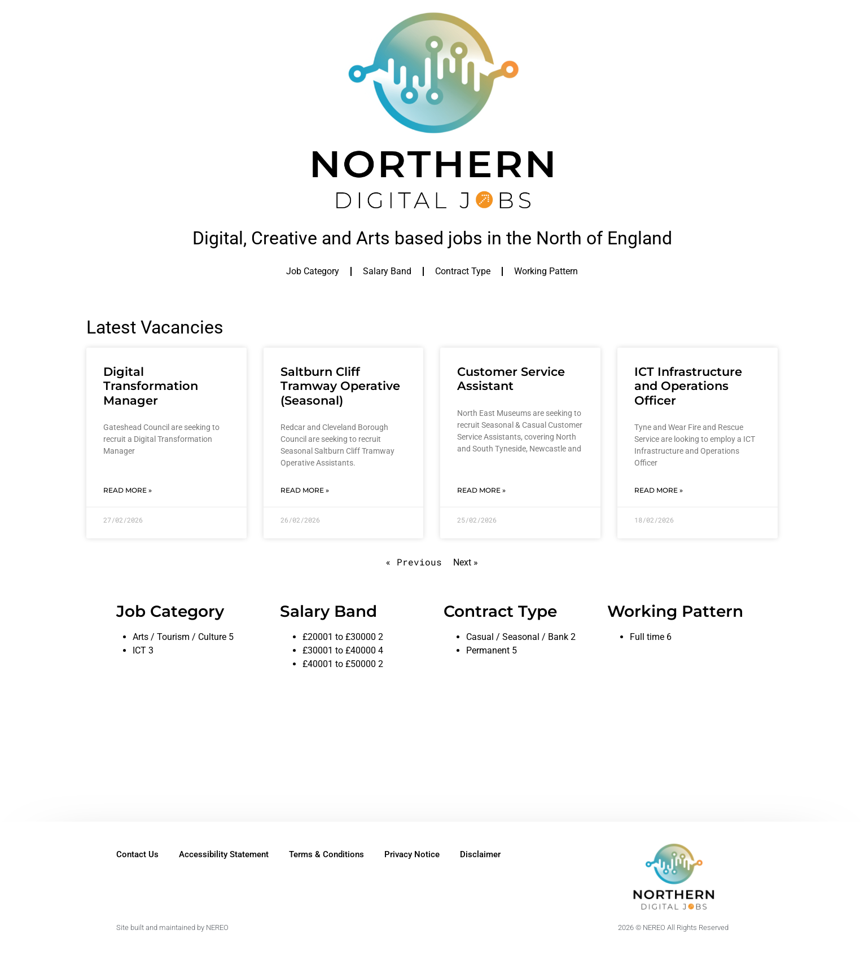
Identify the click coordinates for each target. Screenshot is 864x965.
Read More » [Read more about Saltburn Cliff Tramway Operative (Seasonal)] (304, 490)
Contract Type (462, 271)
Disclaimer (480, 854)
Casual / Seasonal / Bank (517, 636)
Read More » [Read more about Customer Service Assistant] (481, 490)
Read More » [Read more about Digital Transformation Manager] (127, 490)
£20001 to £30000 (339, 636)
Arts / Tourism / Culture (179, 636)
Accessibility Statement (224, 854)
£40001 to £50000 (339, 664)
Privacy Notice (412, 854)
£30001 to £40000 (339, 650)
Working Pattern (546, 271)
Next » (465, 562)
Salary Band (387, 271)
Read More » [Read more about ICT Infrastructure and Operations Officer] (658, 490)
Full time (647, 636)
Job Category (312, 271)
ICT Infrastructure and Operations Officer (688, 386)
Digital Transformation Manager (150, 386)
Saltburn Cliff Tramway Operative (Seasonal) (340, 386)
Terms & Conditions (326, 854)
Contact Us (137, 854)
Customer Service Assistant (511, 379)
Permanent (488, 650)
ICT (139, 650)
